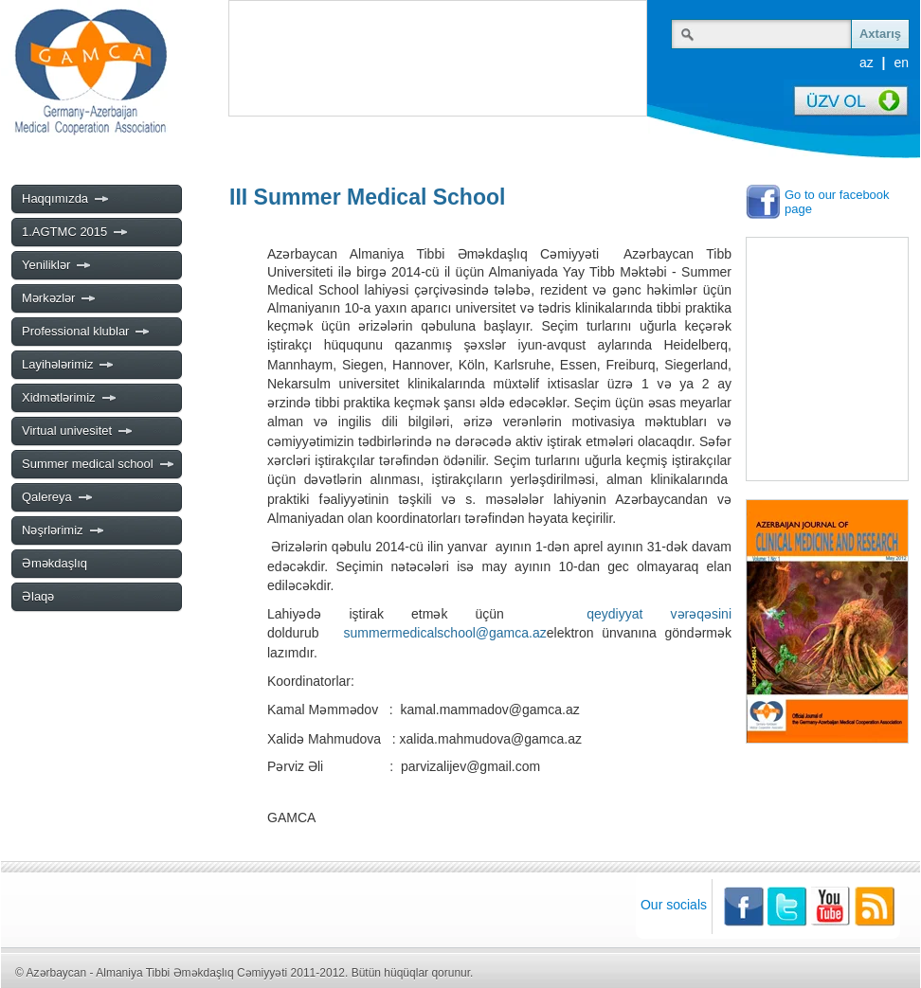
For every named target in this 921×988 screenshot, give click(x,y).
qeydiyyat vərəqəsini (659, 613)
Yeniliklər (57, 265)
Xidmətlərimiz (69, 397)
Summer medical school (98, 464)
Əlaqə (38, 596)
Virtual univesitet (78, 431)
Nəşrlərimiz (63, 530)
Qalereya (58, 497)
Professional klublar (86, 331)
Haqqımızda (66, 199)
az (866, 62)
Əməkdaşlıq (54, 563)
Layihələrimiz (68, 364)
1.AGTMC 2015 (75, 232)
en (901, 62)
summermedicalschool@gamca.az (445, 632)
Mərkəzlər (59, 298)
